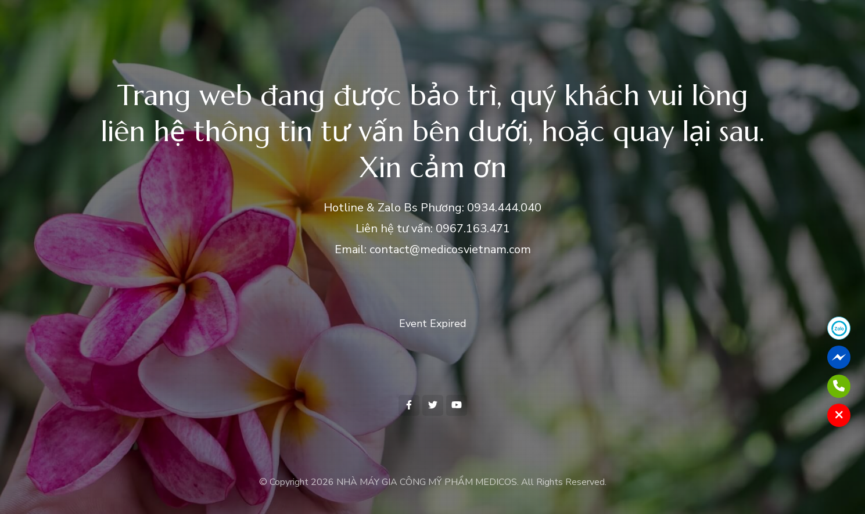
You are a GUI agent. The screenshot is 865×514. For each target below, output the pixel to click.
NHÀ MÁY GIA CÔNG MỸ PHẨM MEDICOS (426, 482)
